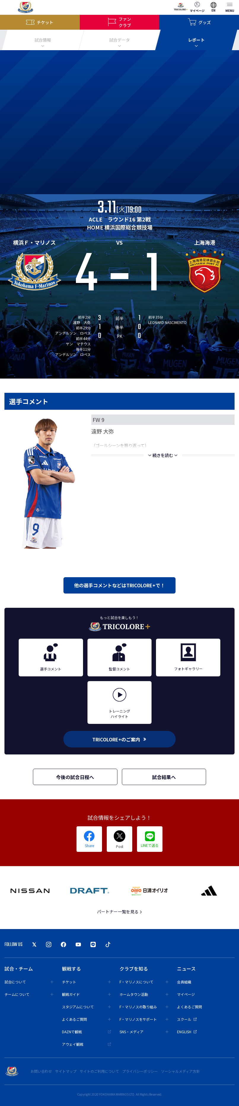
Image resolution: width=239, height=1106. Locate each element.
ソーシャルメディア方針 (180, 1071)
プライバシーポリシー (140, 1071)
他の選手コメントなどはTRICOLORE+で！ (119, 585)
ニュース (186, 968)
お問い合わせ (41, 1071)
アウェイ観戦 (86, 1044)
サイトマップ (66, 1071)
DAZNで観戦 (86, 1031)
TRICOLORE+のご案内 (119, 739)
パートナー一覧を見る (119, 911)
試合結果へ (164, 777)
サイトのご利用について (99, 1071)
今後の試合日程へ (75, 777)
